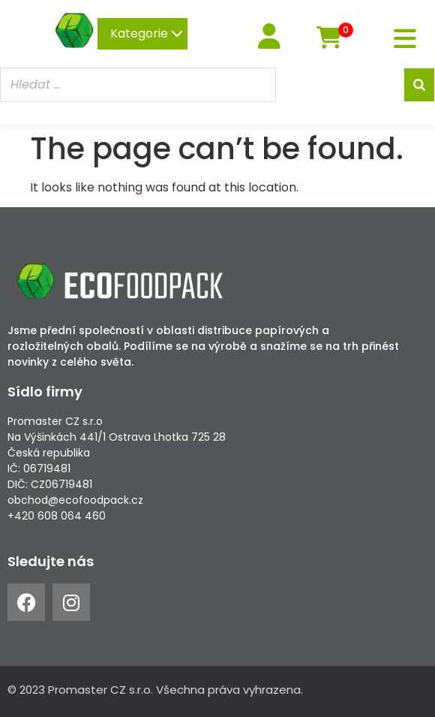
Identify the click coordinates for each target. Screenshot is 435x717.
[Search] (419, 84)
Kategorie (146, 33)
